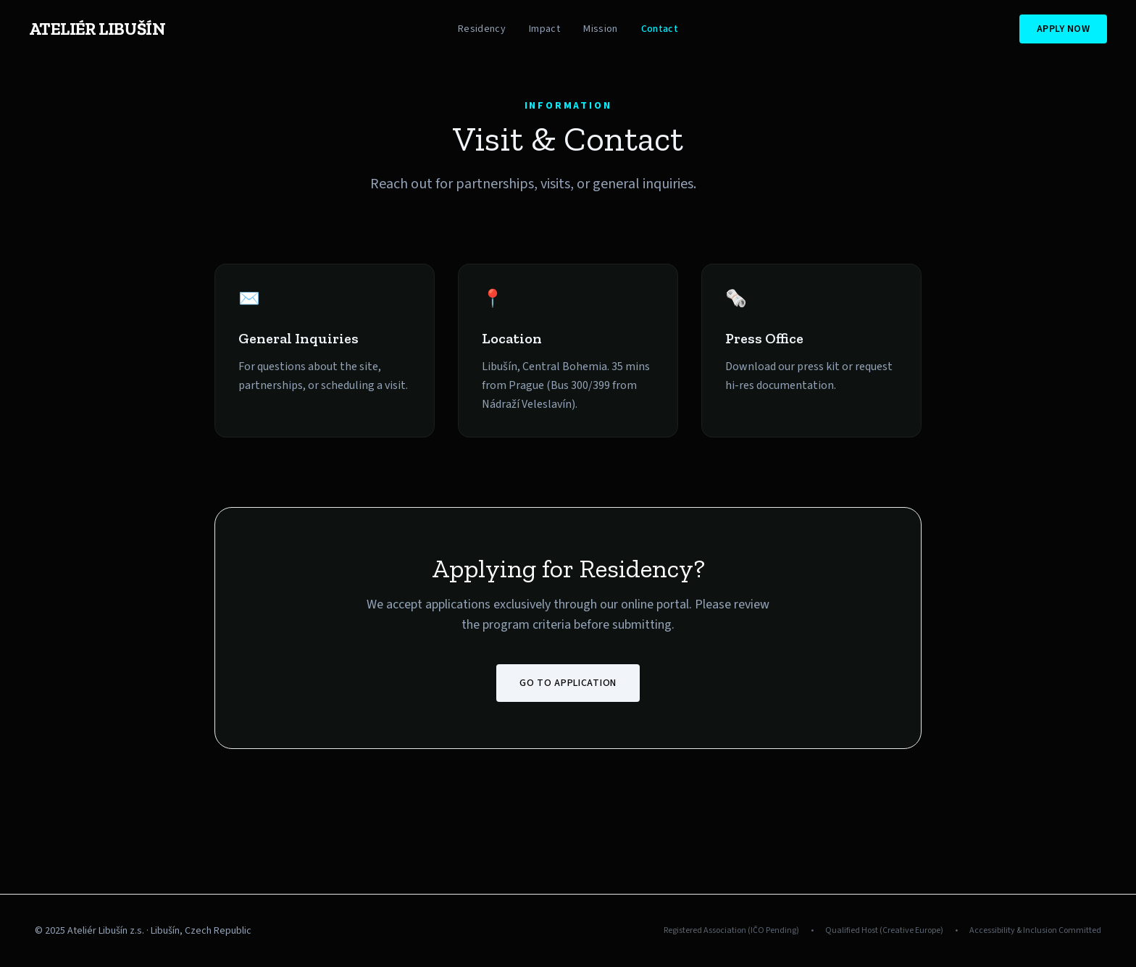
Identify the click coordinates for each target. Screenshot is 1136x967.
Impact (544, 29)
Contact (659, 29)
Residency (482, 29)
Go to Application (568, 683)
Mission (600, 29)
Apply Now (1063, 29)
